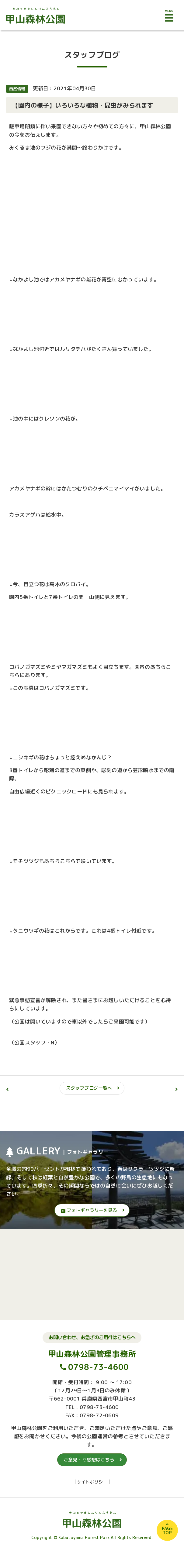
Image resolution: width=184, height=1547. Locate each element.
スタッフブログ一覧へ (89, 1088)
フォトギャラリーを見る (89, 1210)
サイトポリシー (92, 1481)
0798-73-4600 (98, 1367)
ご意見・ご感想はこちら (89, 1459)
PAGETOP (167, 1530)
